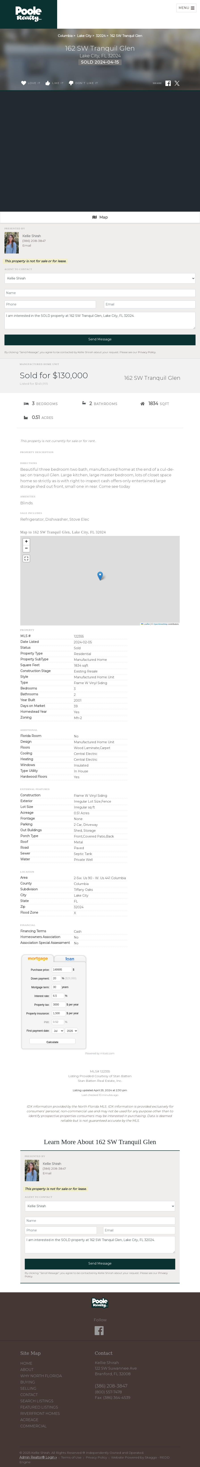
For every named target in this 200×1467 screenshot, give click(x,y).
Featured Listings (39, 1407)
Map (100, 217)
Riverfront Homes (40, 1413)
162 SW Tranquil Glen (126, 36)
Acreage (29, 1420)
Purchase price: (40, 969)
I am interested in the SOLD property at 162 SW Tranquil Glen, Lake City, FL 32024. (100, 320)
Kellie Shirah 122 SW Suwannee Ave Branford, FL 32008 (116, 1368)
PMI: (47, 1022)
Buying (27, 1382)
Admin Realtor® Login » (38, 1457)
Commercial (33, 1426)
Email (26, 245)
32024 (101, 36)
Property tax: (42, 1004)
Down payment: (40, 978)
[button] (100, 576)
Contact (29, 1395)
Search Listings (36, 1401)
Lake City (84, 36)
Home (26, 1363)
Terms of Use (71, 1457)
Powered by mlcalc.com (100, 1053)
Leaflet (145, 624)
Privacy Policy (147, 352)
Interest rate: (41, 996)
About (26, 1370)
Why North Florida (41, 1376)
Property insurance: (38, 1013)
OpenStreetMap (160, 624)
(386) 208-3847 (34, 241)
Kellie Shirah (31, 236)
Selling (28, 1388)
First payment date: (38, 1030)
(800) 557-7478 (108, 1392)
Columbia (65, 36)
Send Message (100, 339)
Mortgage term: (40, 987)
